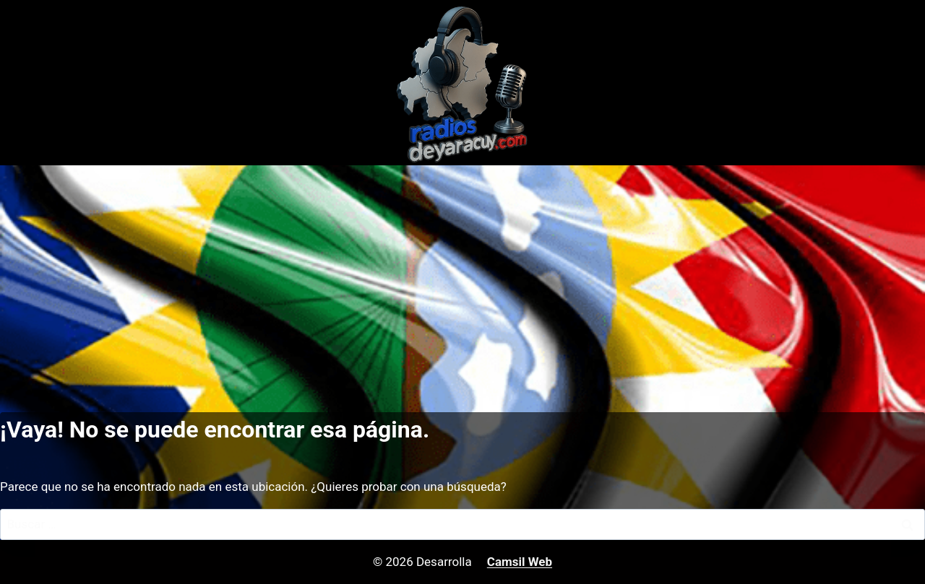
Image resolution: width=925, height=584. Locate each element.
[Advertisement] (462, 274)
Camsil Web (519, 561)
